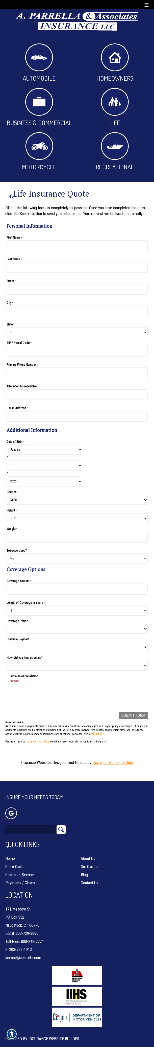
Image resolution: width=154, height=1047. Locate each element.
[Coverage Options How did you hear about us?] (77, 666)
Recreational (115, 151)
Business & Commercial (39, 107)
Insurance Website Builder (112, 762)
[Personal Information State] (77, 332)
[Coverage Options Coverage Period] (77, 629)
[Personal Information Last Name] (77, 267)
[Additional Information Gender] (77, 500)
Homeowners (114, 62)
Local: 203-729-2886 (21, 925)
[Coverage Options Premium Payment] (77, 647)
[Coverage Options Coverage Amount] (77, 589)
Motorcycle (39, 151)
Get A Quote (14, 859)
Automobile (39, 62)
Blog (84, 867)
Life (115, 107)
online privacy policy (38, 741)
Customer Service (19, 867)
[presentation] (48, 692)
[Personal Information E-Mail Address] (77, 416)
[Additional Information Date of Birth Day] (44, 465)
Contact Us (89, 875)
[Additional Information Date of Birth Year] (44, 481)
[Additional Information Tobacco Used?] (77, 558)
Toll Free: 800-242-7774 (24, 934)
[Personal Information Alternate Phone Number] (77, 394)
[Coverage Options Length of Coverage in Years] (77, 611)
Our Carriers (90, 859)
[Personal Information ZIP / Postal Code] (77, 351)
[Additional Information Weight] (77, 537)
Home (10, 851)
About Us (88, 851)
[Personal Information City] (77, 311)
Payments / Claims (20, 875)
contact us (96, 734)
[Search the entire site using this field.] (30, 822)
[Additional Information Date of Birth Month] (44, 450)
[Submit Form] (133, 715)
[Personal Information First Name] (77, 245)
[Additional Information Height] (77, 518)
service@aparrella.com (23, 950)
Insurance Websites (36, 762)
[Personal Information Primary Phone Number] (77, 372)
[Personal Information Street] (77, 289)
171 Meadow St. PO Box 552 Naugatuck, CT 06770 (22, 909)
